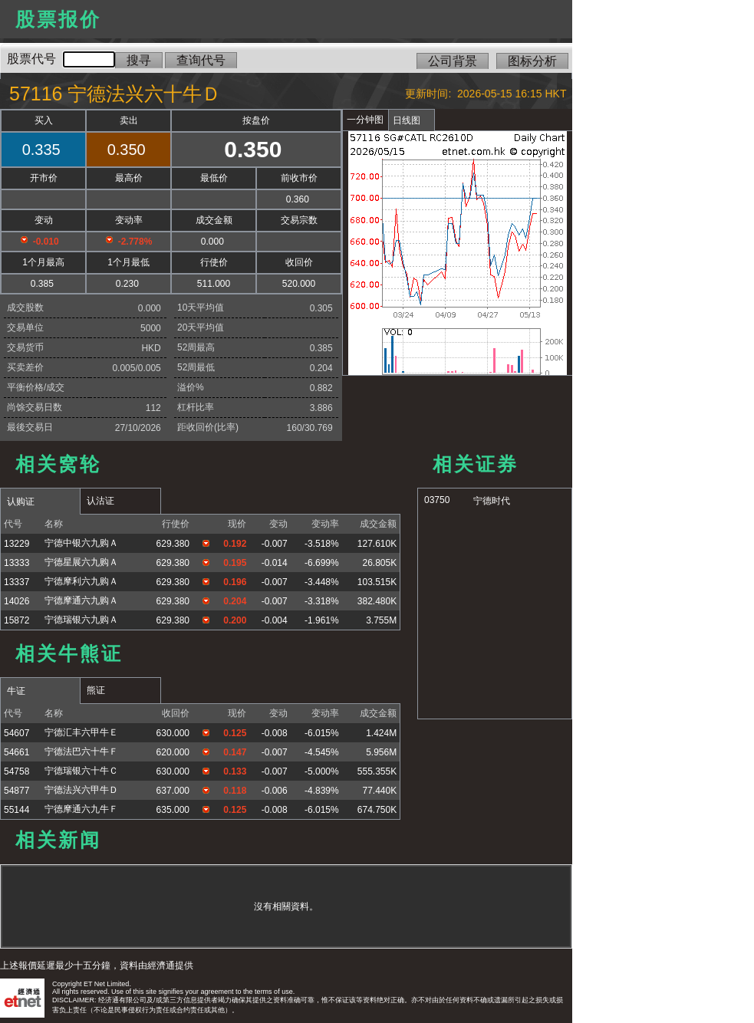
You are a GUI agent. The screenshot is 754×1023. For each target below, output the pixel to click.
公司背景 (452, 60)
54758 (16, 771)
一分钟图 (365, 119)
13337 (16, 582)
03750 (436, 500)
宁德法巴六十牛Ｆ (81, 751)
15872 (16, 620)
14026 (16, 601)
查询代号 (201, 60)
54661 (16, 752)
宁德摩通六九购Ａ (81, 600)
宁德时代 (491, 500)
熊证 (96, 690)
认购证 (21, 501)
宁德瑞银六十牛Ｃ (81, 770)
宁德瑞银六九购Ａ (81, 619)
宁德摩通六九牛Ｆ (81, 809)
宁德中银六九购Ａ (81, 543)
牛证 (16, 691)
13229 (16, 543)
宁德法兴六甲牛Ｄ (81, 790)
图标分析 (532, 60)
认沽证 (100, 500)
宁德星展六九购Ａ (81, 562)
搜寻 (139, 60)
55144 (16, 809)
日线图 (406, 120)
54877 (16, 790)
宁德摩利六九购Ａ (81, 581)
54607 (16, 733)
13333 (16, 563)
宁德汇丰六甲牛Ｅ (81, 732)
